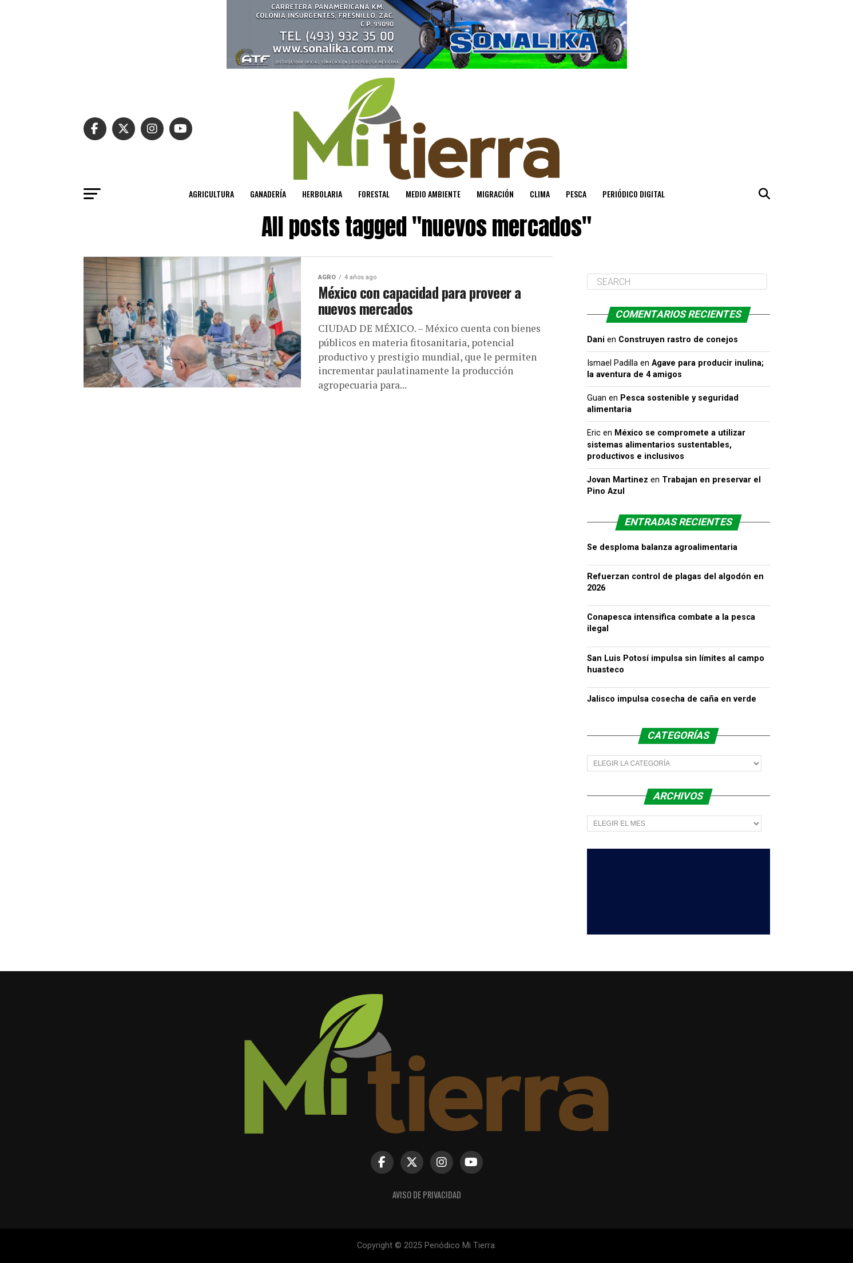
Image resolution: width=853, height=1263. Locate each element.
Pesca (576, 194)
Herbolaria (322, 194)
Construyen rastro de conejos (678, 340)
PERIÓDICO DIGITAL (633, 194)
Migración (495, 194)
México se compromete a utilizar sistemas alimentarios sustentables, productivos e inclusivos (666, 444)
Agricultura (211, 194)
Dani (596, 340)
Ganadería (268, 194)
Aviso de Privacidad (426, 1195)
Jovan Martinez (617, 480)
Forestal (374, 194)
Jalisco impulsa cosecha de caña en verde (671, 699)
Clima (540, 194)
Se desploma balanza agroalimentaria (662, 547)
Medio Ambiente (433, 194)
